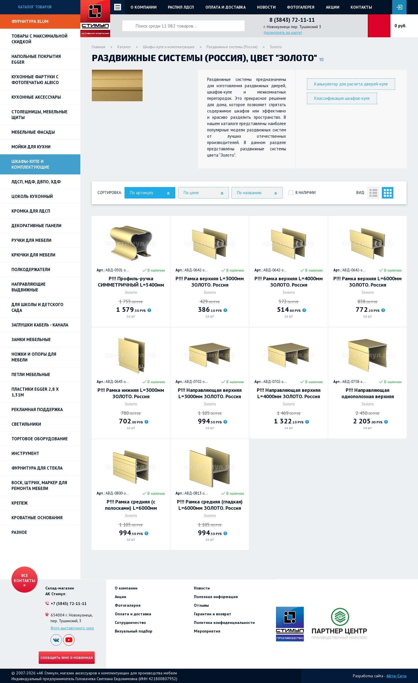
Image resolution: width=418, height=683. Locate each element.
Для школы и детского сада (37, 307)
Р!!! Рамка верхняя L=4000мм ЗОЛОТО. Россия (288, 281)
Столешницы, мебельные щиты (39, 114)
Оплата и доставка (225, 7)
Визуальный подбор (133, 631)
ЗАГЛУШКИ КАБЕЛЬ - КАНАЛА (39, 325)
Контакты (361, 7)
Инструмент (25, 453)
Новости (266, 7)
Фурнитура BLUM (29, 21)
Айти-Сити (396, 675)
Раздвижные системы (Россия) (232, 46)
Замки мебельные (31, 339)
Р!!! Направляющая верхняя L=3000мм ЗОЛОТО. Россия (210, 393)
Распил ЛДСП (181, 7)
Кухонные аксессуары (36, 97)
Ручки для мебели (31, 240)
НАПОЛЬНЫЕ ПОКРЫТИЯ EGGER (36, 59)
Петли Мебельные (30, 374)
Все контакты (24, 578)
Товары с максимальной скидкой (39, 38)
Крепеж (19, 503)
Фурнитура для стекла (37, 468)
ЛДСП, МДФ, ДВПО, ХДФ (36, 181)
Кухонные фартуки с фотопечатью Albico (35, 79)
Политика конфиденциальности (224, 622)
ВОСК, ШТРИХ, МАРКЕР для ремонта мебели (39, 485)
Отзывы (201, 605)
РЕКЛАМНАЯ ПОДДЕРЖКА (37, 409)
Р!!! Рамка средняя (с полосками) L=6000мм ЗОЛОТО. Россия (131, 505)
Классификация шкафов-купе (342, 98)
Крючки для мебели (33, 255)
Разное (19, 532)
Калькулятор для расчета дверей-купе (351, 84)
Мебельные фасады (33, 132)
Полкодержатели (30, 269)
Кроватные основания (37, 517)
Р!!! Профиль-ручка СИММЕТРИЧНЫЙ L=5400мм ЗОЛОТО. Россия (131, 281)
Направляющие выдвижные (28, 287)
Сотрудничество (130, 622)
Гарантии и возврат (212, 613)
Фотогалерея (300, 7)
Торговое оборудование (39, 438)
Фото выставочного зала (72, 628)
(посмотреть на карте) (283, 32)
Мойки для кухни (30, 146)
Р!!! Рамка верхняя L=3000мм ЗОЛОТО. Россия (210, 281)
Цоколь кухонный (32, 196)
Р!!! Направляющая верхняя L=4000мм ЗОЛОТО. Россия (288, 393)
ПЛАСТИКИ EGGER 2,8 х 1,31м (35, 392)
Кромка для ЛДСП (30, 211)
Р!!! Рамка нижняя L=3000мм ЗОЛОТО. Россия (131, 393)
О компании (144, 7)
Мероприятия (207, 631)
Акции (332, 7)
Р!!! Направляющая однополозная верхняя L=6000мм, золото (367, 393)
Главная (98, 46)
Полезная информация (216, 596)
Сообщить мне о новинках (66, 657)
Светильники (26, 424)
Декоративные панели (36, 225)
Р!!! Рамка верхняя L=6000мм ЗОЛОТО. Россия (367, 281)
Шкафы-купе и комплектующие (30, 164)
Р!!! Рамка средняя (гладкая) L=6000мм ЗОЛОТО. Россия (210, 505)
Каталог (124, 46)
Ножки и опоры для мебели (33, 357)
